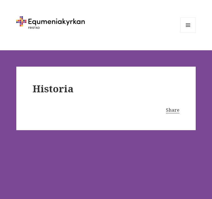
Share (172, 110)
